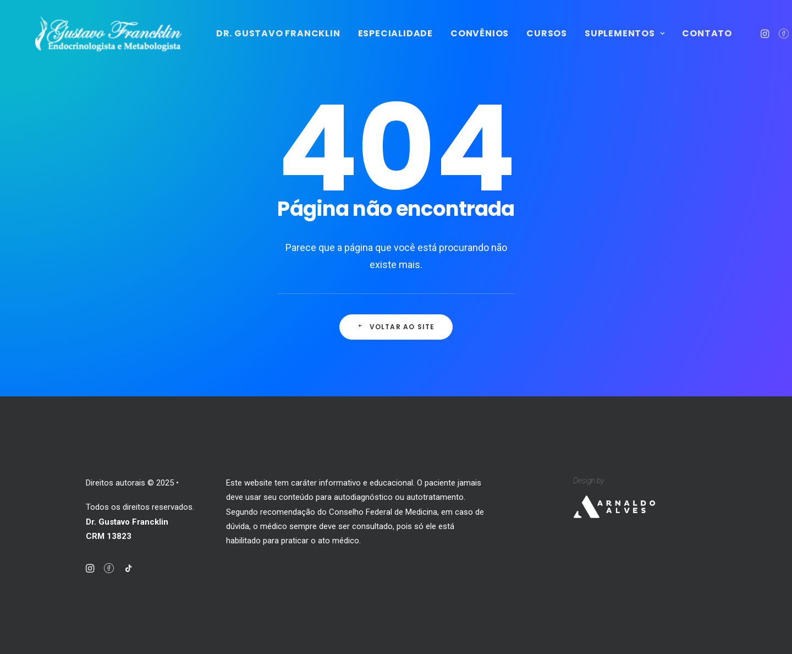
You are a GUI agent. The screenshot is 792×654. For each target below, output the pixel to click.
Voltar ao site (396, 337)
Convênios (530, 42)
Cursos (597, 42)
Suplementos (675, 42)
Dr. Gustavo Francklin (329, 42)
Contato (758, 42)
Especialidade (446, 42)
